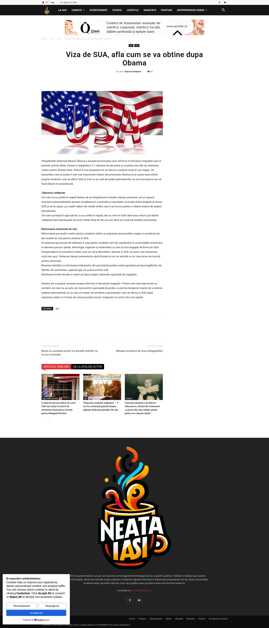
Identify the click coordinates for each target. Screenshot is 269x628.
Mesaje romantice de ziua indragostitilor (139, 350)
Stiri (59, 38)
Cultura (129, 398)
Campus (78, 10)
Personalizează (21, 606)
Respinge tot (52, 606)
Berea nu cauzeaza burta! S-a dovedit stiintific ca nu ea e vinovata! (69, 352)
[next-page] (49, 420)
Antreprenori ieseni (192, 10)
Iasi (52, 38)
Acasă (44, 38)
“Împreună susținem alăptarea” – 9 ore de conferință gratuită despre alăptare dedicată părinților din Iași (100, 406)
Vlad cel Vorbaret (132, 71)
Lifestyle (133, 10)
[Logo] (48, 10)
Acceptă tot (36, 612)
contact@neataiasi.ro (141, 590)
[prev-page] (43, 420)
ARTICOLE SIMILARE (56, 366)
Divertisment (99, 10)
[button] (223, 10)
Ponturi (166, 10)
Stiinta (117, 10)
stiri (57, 308)
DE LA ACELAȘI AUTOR (87, 366)
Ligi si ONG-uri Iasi (50, 398)
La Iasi (62, 10)
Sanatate (149, 10)
